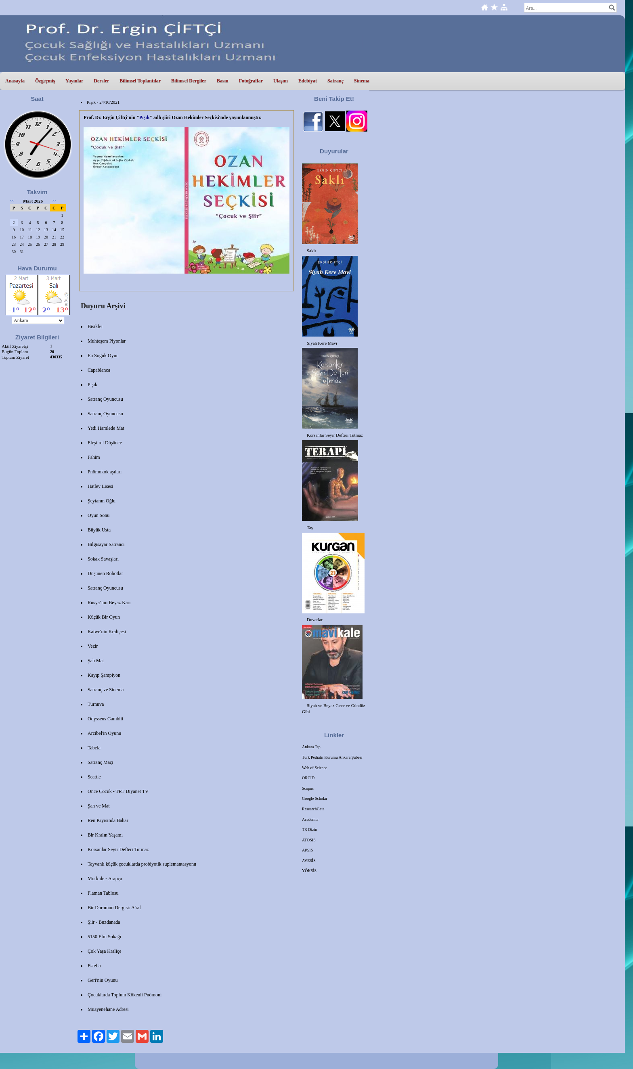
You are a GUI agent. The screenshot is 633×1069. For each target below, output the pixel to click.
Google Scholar (314, 798)
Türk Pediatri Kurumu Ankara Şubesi (332, 757)
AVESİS (309, 860)
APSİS (307, 850)
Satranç (335, 81)
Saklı (311, 250)
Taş (310, 527)
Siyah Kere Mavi (322, 343)
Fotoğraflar (251, 81)
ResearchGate (313, 809)
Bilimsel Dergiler (188, 81)
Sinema (361, 81)
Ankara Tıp (311, 747)
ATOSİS (309, 840)
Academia (310, 819)
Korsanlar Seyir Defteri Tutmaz (335, 435)
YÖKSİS (309, 870)
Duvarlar (315, 619)
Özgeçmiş (45, 81)
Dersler (101, 81)
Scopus (308, 788)
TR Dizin (309, 829)
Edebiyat (307, 81)
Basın (222, 81)
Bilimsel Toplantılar (140, 81)
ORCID (308, 778)
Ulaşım (280, 81)
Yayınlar (74, 81)
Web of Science (314, 768)
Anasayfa (15, 81)
